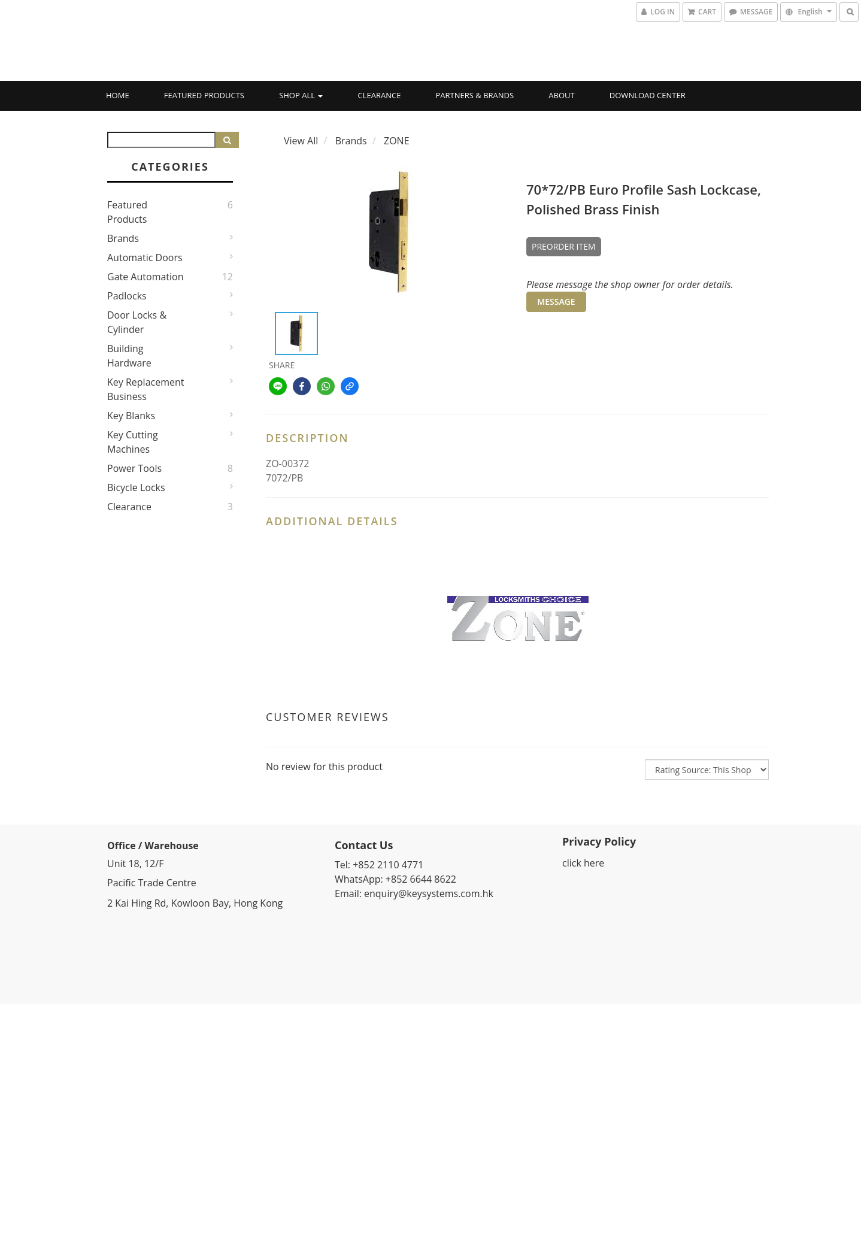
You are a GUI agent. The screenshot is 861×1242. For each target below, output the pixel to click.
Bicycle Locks (136, 487)
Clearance (379, 95)
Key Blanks (131, 415)
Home (117, 95)
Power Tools (134, 468)
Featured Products (204, 95)
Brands (123, 238)
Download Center (648, 95)
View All (301, 140)
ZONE (397, 140)
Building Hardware (129, 355)
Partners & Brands (475, 95)
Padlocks (127, 295)
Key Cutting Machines (132, 442)
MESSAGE (556, 301)
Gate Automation (145, 276)
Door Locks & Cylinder (136, 322)
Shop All (301, 95)
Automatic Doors (145, 257)
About (561, 95)
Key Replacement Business (145, 389)
